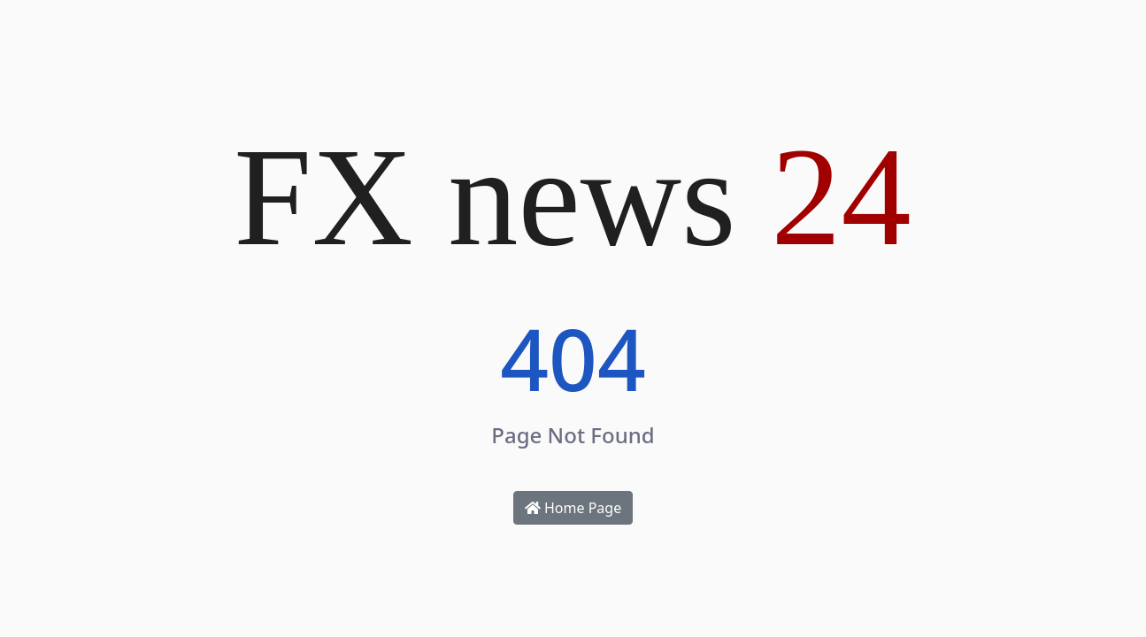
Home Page (573, 508)
